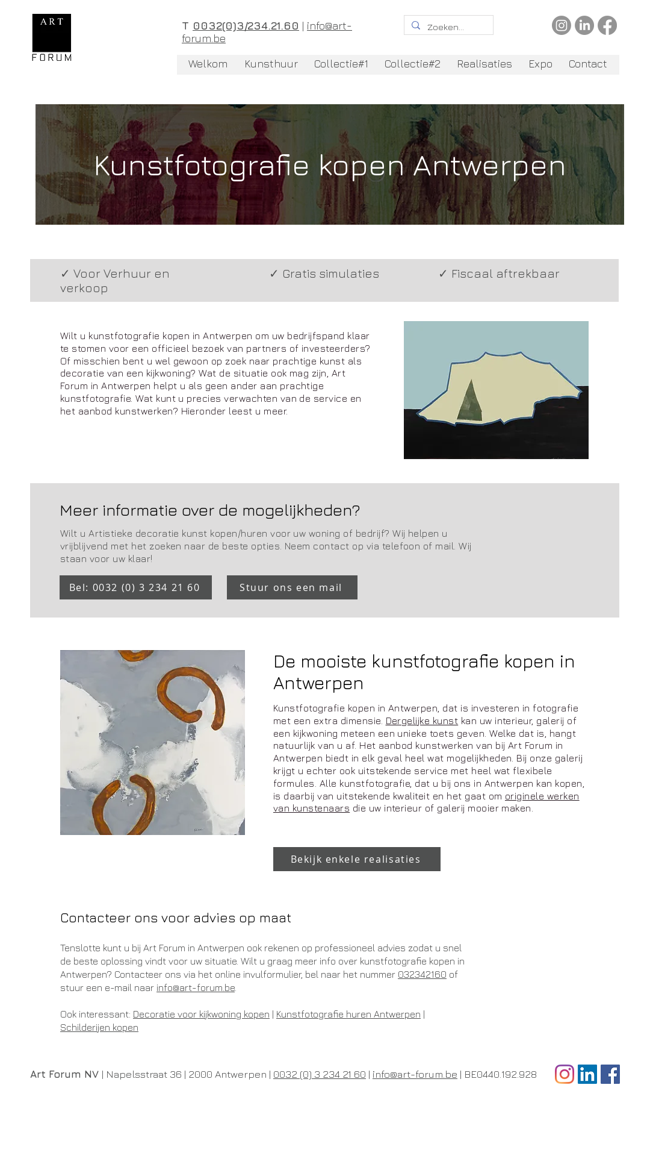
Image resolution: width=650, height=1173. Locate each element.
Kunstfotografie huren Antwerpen (348, 1014)
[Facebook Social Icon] (610, 1074)
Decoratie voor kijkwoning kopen (201, 1014)
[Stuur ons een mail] (292, 587)
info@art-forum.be (195, 987)
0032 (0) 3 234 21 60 (319, 1074)
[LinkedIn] (584, 25)
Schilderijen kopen (99, 1027)
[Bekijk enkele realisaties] (357, 859)
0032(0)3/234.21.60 (246, 25)
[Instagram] (561, 25)
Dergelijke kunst (422, 720)
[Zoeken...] (447, 27)
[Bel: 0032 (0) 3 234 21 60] (136, 587)
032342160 (422, 974)
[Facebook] (607, 25)
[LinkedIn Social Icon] (587, 1074)
